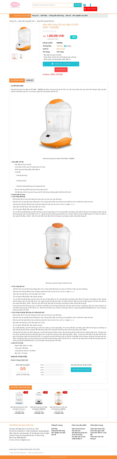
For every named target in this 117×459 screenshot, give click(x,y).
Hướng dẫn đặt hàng (56, 15)
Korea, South (61, 49)
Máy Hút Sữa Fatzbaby (18, 452)
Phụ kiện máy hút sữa (78, 436)
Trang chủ (35, 15)
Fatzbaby (60, 46)
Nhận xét (29, 80)
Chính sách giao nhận (97, 430)
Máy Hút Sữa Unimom (36, 452)
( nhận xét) (22, 374)
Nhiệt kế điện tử (77, 438)
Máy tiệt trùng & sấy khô (79, 432)
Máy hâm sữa (76, 430)
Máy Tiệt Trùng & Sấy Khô (45, 21)
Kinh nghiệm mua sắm (80, 15)
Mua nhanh (61, 69)
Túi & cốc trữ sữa (77, 434)
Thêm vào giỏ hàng (62, 64)
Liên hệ (68, 15)
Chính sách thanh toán (97, 428)
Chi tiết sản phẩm (17, 80)
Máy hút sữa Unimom (78, 428)
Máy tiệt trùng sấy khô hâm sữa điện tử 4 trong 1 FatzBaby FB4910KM (19, 409)
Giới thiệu (44, 15)
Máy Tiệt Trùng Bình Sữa (26, 21)
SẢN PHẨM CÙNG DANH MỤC (20, 387)
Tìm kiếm (78, 5)
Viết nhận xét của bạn (81, 369)
